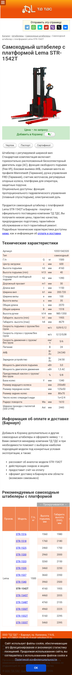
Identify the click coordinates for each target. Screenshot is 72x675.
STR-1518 (21, 541)
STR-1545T (22, 595)
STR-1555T (22, 622)
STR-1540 (21, 582)
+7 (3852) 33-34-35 (18, 637)
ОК (36, 667)
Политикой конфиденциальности (36, 659)
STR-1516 (21, 534)
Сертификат (44, 145)
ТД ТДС (36, 9)
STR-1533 (21, 561)
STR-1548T (22, 602)
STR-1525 (21, 548)
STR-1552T (22, 616)
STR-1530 (21, 554)
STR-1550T (22, 609)
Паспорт (25, 145)
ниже (5, 233)
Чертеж (10, 145)
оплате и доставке (49, 233)
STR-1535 (21, 568)
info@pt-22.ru (44, 637)
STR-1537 (21, 575)
